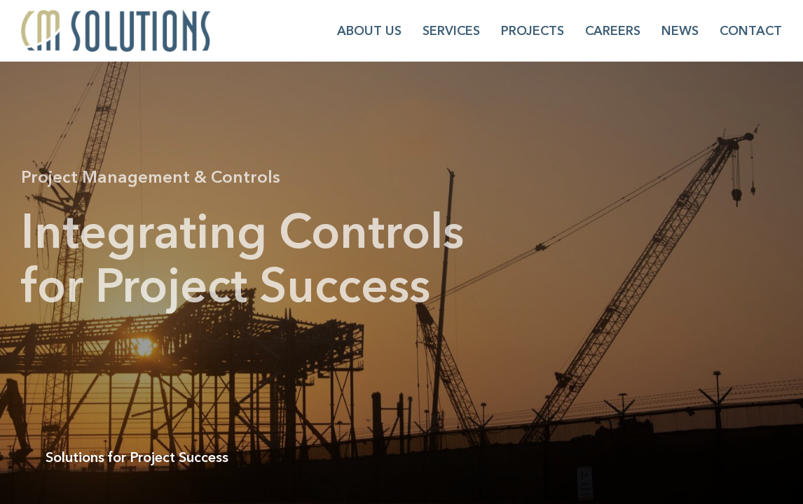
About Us (369, 30)
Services (451, 30)
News (680, 30)
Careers (612, 30)
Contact (751, 30)
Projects (532, 30)
